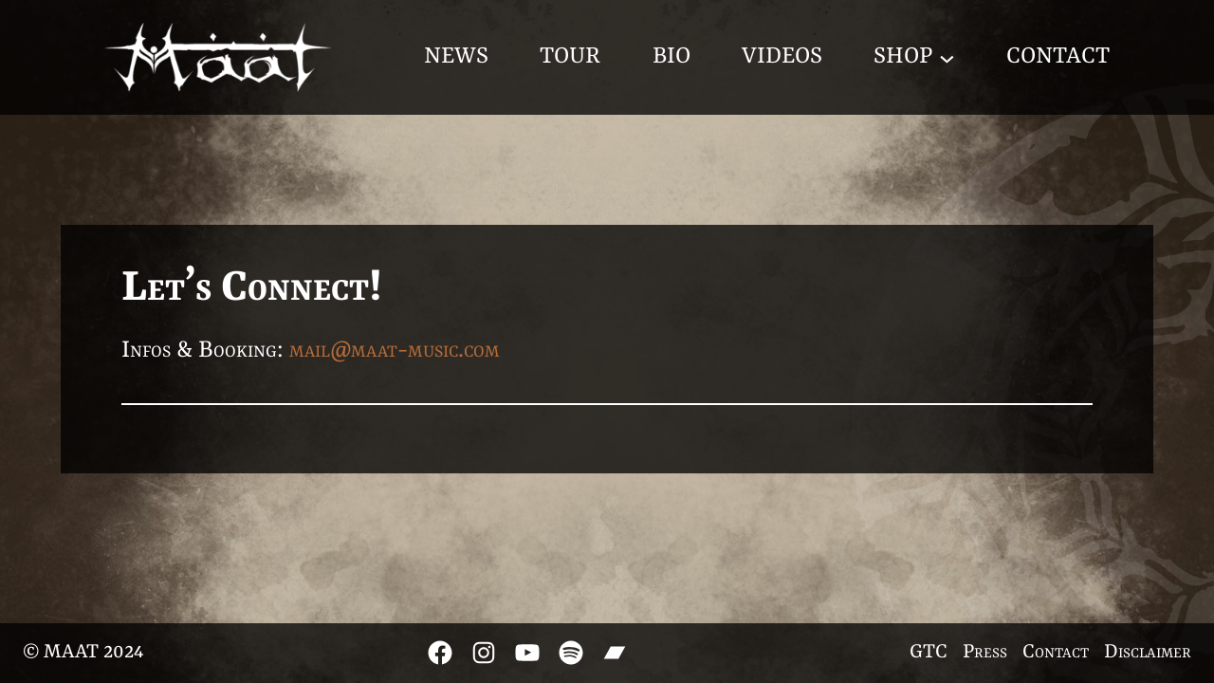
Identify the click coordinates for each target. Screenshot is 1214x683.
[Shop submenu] (947, 57)
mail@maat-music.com (394, 350)
